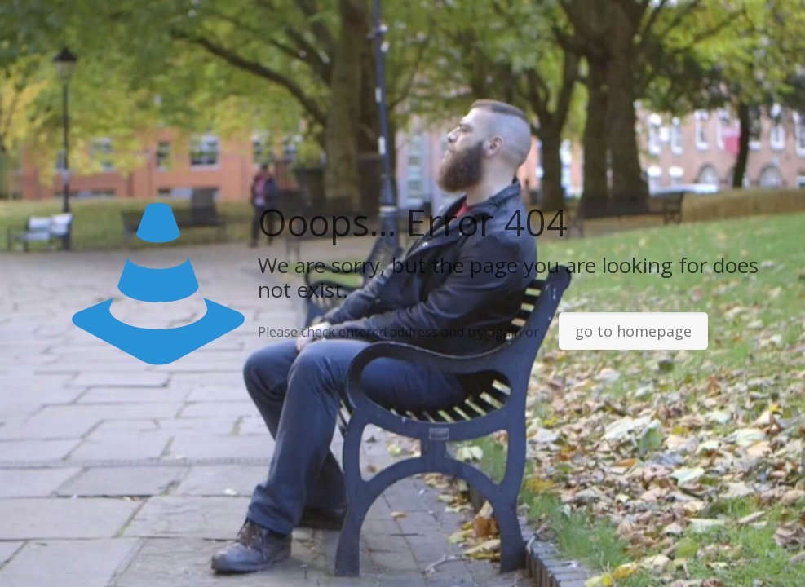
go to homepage (633, 331)
